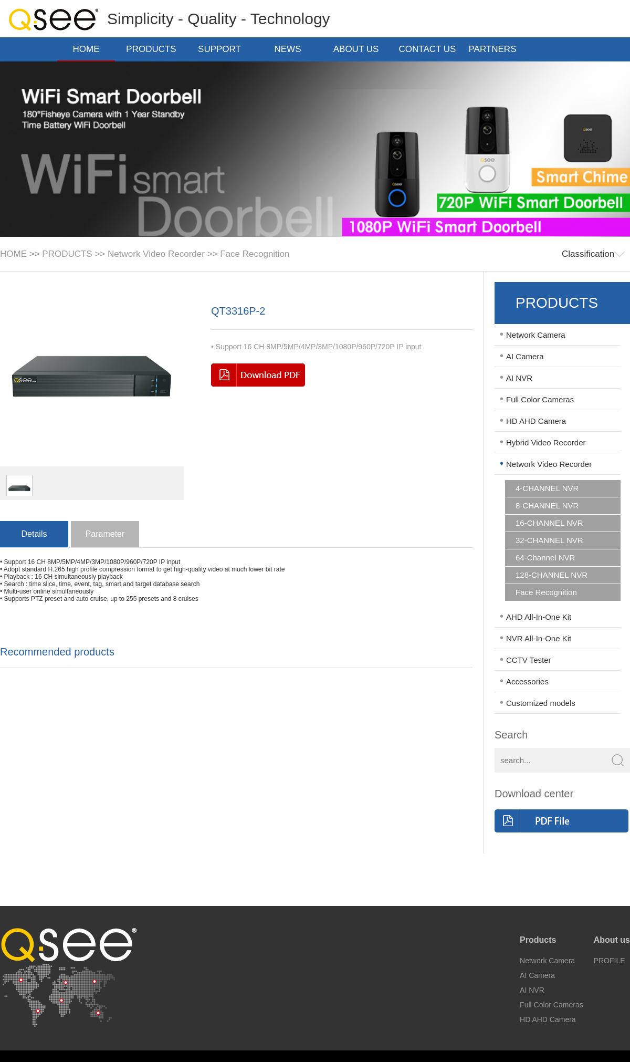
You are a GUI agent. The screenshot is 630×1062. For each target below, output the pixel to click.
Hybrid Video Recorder (545, 442)
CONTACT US (427, 50)
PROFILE (609, 960)
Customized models (540, 703)
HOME (86, 49)
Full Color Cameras (540, 399)
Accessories (527, 681)
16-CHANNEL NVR (549, 523)
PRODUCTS (154, 49)
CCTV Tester (528, 659)
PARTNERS (495, 49)
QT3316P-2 (238, 311)
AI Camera (525, 356)
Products (538, 939)
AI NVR (519, 377)
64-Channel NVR (545, 558)
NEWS (291, 49)
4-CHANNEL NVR (547, 488)
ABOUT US (359, 49)
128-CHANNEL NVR (551, 575)
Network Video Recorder (156, 254)
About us (612, 939)
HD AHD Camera (536, 421)
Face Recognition (254, 254)
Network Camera (535, 334)
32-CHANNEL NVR (549, 540)
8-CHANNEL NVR (547, 506)
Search (511, 735)
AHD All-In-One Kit (538, 616)
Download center (534, 793)
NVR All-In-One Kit (538, 638)
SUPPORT (222, 49)
